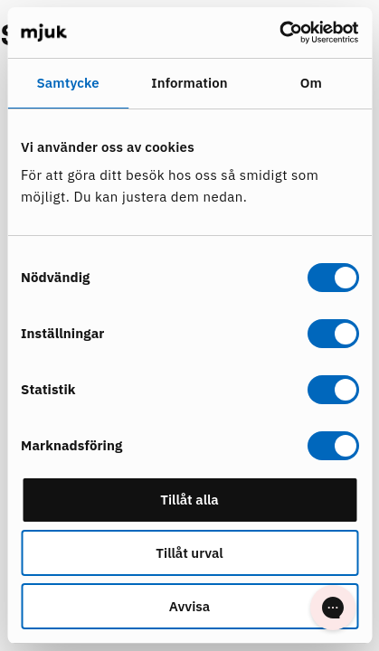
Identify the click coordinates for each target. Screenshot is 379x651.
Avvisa (189, 606)
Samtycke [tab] (68, 82)
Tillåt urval (189, 552)
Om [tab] (311, 82)
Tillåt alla (189, 499)
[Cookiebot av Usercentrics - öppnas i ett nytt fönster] (279, 32)
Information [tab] (189, 82)
